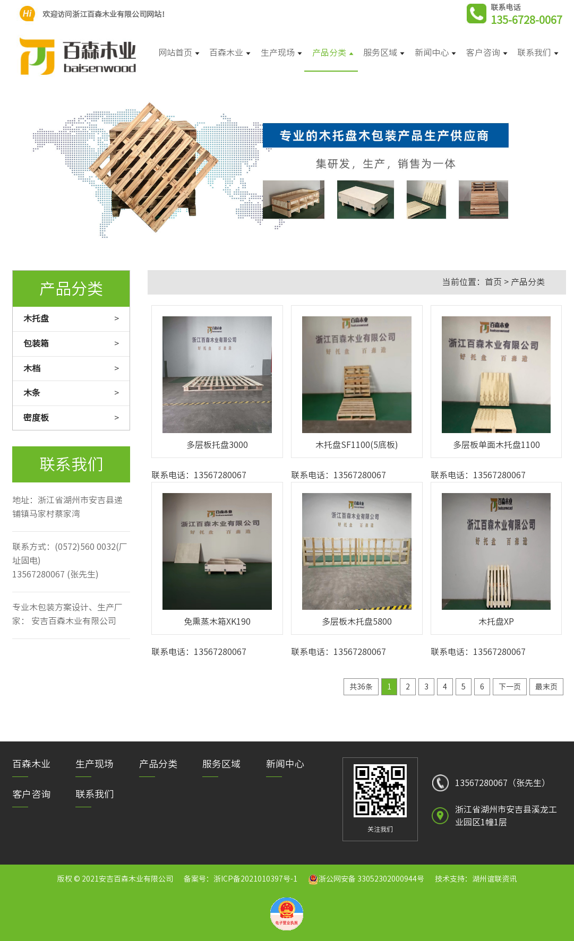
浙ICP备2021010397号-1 (255, 879)
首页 (493, 282)
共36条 (361, 686)
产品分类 (528, 282)
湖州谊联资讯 (494, 879)
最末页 (546, 686)
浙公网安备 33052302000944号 (371, 879)
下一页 (510, 686)
